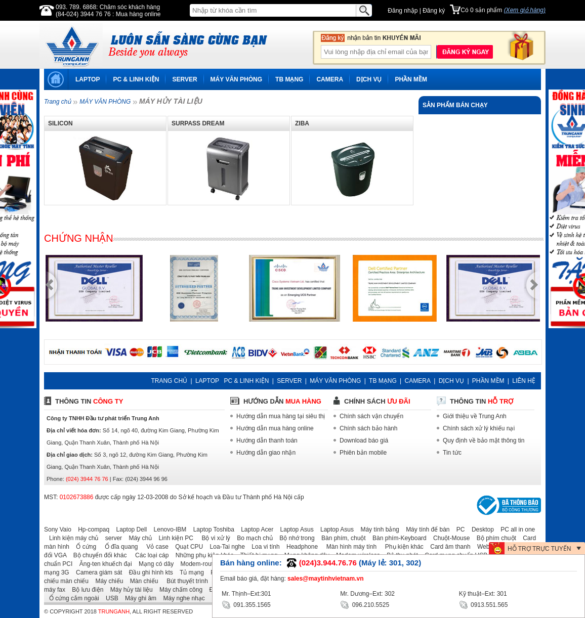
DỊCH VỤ (369, 79)
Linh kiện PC (173, 538)
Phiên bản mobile (363, 452)
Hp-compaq (91, 529)
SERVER (184, 79)
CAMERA (329, 79)
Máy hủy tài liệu (129, 589)
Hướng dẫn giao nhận (266, 452)
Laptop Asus (294, 529)
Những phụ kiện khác (202, 555)
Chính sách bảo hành (368, 428)
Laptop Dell (129, 529)
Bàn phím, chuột (341, 538)
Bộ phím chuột (494, 538)
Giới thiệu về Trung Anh (475, 416)
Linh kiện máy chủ (71, 538)
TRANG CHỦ (169, 380)
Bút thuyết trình (184, 581)
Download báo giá (364, 440)
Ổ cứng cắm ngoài (71, 598)
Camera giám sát (96, 572)
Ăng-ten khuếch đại (103, 563)
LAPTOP (87, 79)
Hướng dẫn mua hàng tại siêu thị (280, 416)
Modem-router (197, 563)
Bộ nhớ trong (294, 538)
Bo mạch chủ (252, 538)
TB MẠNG (289, 79)
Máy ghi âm (138, 598)
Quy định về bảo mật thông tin (483, 440)
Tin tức (452, 452)
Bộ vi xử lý (212, 538)
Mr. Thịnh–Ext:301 (246, 593)
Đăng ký (434, 10)
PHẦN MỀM (411, 79)
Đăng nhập (402, 10)
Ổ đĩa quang (118, 546)
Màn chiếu (141, 581)
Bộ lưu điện (85, 589)
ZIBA (302, 123)
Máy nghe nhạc (181, 598)
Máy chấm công (178, 589)
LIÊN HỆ (523, 380)
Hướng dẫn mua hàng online (275, 428)
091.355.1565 (246, 604)
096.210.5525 (364, 604)
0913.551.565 (483, 604)
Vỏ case (154, 546)
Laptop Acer (254, 529)
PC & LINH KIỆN (136, 79)
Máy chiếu (106, 581)
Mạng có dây (154, 563)
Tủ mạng (189, 572)
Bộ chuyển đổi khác (97, 555)
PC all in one (515, 529)
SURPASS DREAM (198, 123)
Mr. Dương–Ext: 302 (367, 593)
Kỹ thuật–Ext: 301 (483, 593)
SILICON (60, 123)
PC (458, 529)
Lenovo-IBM (168, 529)
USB (109, 598)
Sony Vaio (57, 529)
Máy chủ (137, 538)
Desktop (480, 529)
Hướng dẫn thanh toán (267, 440)
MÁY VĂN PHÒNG (236, 79)
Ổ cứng (83, 546)
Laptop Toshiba (211, 529)
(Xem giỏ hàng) (525, 10)
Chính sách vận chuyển (371, 416)
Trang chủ (57, 101)
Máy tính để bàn (425, 529)
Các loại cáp (149, 555)
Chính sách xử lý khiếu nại (479, 428)
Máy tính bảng (377, 529)
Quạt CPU (186, 546)
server (111, 538)
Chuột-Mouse (449, 538)
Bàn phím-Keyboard (397, 538)
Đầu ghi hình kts (148, 572)
